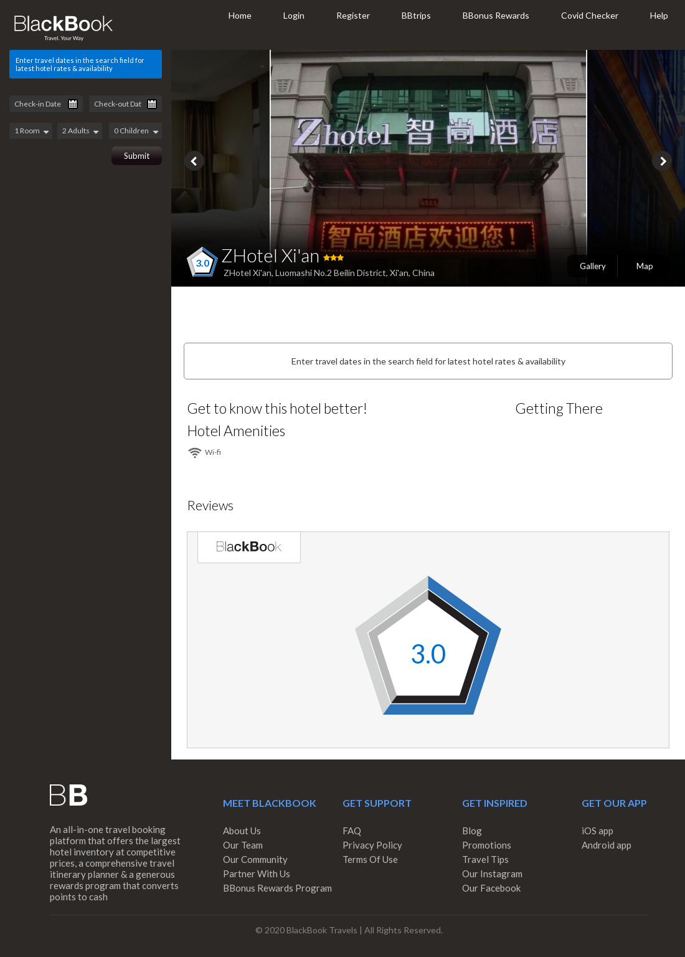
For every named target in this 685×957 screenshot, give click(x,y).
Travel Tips (485, 859)
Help (659, 15)
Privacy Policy (372, 844)
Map (644, 266)
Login (294, 15)
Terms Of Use (370, 859)
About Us (242, 830)
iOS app (597, 830)
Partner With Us (256, 873)
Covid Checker (589, 15)
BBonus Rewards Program (277, 887)
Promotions (486, 844)
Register (353, 15)
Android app (606, 844)
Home (240, 15)
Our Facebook (491, 887)
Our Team (243, 844)
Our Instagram (492, 873)
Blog (472, 830)
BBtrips (416, 15)
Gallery (593, 266)
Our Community (255, 859)
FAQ (351, 830)
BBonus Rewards (496, 15)
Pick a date (73, 104)
